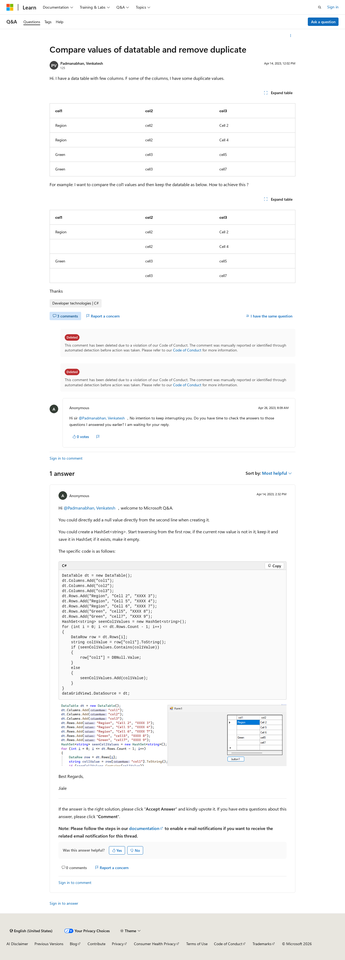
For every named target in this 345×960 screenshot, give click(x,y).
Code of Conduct (187, 350)
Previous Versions (48, 943)
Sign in (333, 6)
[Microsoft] (9, 7)
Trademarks (262, 943)
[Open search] (319, 7)
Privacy (118, 943)
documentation (144, 828)
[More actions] (290, 35)
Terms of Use (197, 943)
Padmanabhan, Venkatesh (81, 63)
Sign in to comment (66, 458)
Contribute (96, 943)
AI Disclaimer (17, 943)
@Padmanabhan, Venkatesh (102, 418)
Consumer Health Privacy (155, 943)
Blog (73, 943)
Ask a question (323, 21)
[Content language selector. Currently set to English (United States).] (31, 931)
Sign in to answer (64, 903)
